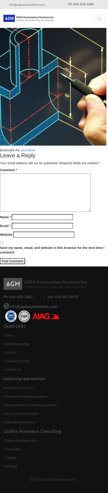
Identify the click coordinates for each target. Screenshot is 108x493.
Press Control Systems (21, 413)
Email (5, 226)
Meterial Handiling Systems (25, 396)
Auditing (10, 466)
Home (8, 335)
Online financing (16, 343)
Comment (8, 170)
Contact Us (12, 369)
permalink (28, 150)
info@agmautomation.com (27, 4)
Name (5, 217)
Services (10, 352)
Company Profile (16, 361)
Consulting (11, 449)
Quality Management (20, 440)
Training (10, 457)
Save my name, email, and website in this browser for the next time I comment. (52, 250)
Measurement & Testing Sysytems (30, 405)
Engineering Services (19, 422)
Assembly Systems (18, 387)
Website (6, 234)
